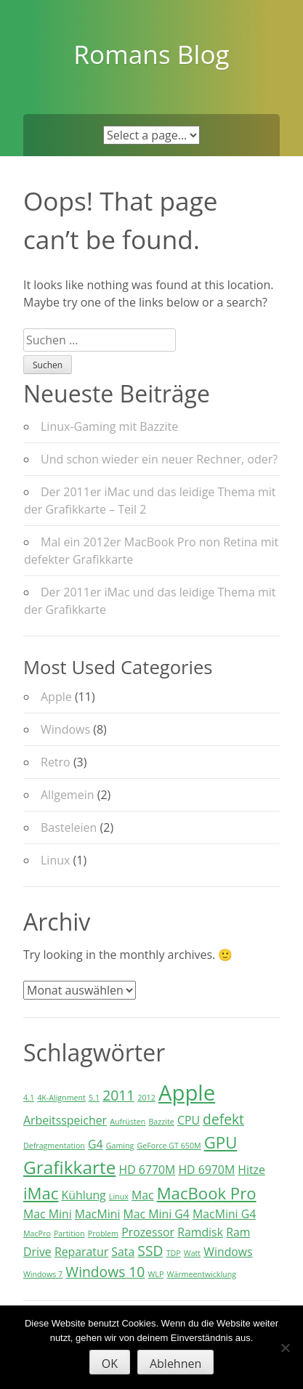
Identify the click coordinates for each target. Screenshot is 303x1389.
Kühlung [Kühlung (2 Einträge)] (84, 1195)
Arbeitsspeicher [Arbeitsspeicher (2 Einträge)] (65, 1120)
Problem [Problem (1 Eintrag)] (103, 1233)
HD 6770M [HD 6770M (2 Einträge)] (147, 1170)
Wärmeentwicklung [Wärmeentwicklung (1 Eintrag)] (200, 1274)
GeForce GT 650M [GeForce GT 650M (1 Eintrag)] (169, 1146)
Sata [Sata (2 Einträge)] (122, 1252)
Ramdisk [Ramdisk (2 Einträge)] (200, 1232)
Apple (56, 697)
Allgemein (67, 795)
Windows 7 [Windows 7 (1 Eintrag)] (42, 1274)
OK (110, 1364)
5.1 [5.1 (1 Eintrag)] (94, 1098)
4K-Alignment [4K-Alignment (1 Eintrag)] (61, 1098)
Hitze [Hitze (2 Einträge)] (251, 1170)
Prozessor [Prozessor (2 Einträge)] (147, 1232)
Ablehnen (175, 1364)
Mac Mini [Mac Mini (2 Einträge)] (47, 1214)
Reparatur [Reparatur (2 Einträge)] (81, 1252)
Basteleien (69, 827)
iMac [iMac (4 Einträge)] (40, 1193)
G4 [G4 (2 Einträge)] (95, 1144)
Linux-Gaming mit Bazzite (109, 426)
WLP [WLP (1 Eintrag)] (156, 1274)
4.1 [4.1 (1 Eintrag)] (28, 1098)
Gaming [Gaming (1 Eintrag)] (120, 1146)
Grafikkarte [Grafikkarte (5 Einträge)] (69, 1167)
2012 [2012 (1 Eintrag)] (146, 1098)
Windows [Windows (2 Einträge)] (227, 1252)
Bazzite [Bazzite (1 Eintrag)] (161, 1122)
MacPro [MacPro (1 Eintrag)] (37, 1233)
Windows (65, 729)
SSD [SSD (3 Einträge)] (150, 1250)
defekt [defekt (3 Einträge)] (223, 1119)
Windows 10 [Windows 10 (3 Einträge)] (105, 1271)
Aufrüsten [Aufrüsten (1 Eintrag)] (127, 1122)
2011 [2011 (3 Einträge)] (118, 1095)
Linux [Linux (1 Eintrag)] (119, 1196)
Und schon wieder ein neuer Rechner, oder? (159, 459)
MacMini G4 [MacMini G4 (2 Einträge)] (224, 1214)
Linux (55, 860)
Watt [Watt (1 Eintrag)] (192, 1253)
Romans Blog (151, 53)
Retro (55, 762)
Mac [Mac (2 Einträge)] (143, 1195)
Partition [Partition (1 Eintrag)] (69, 1233)
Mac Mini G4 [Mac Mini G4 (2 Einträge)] (157, 1214)
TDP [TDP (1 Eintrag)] (173, 1253)
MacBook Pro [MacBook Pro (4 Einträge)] (206, 1193)
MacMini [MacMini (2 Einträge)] (98, 1214)
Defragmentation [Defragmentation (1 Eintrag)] (54, 1146)
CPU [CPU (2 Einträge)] (188, 1120)
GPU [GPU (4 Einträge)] (221, 1142)
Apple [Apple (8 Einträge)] (186, 1092)
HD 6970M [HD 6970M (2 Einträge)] (206, 1170)
